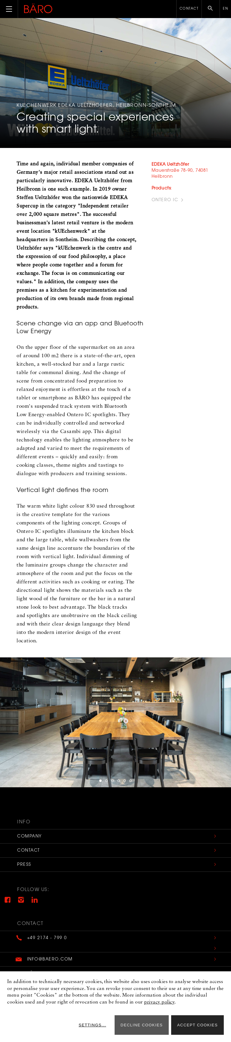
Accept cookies (197, 1025)
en (225, 9)
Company (29, 837)
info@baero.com (50, 959)
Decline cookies (142, 1025)
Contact (189, 9)
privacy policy (159, 1002)
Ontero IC (165, 200)
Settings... (92, 1025)
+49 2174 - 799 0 (47, 938)
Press (24, 865)
